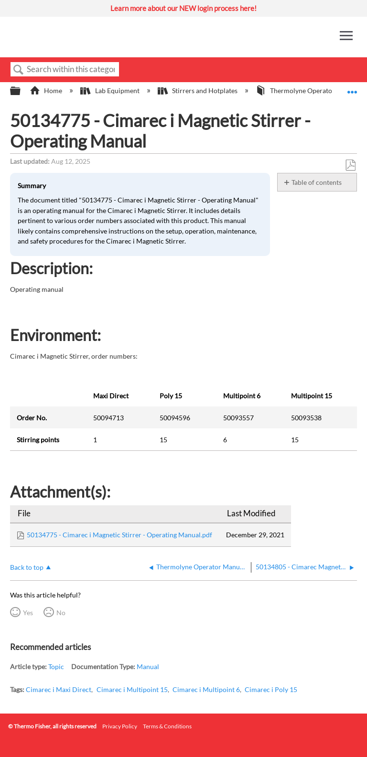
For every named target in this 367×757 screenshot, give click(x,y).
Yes (28, 612)
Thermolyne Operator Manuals (309, 90)
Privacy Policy (119, 726)
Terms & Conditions (167, 726)
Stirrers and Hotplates (198, 90)
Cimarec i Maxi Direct (58, 689)
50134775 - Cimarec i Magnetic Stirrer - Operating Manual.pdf (119, 535)
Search (18, 70)
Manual (148, 666)
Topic (56, 666)
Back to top (26, 567)
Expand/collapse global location (352, 88)
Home (47, 90)
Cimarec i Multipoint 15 (132, 689)
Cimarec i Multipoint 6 (206, 689)
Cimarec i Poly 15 (271, 689)
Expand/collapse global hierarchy (21, 91)
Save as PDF (350, 165)
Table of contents (316, 182)
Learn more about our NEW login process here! (183, 8)
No (60, 612)
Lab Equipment (110, 90)
